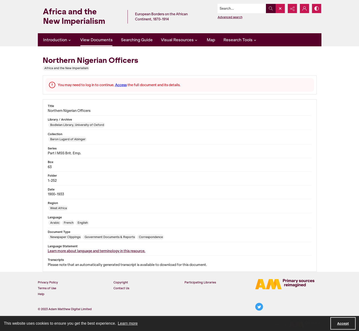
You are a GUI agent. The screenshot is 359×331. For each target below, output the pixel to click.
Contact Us (121, 288)
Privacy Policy (48, 282)
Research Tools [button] (240, 40)
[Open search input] (280, 8)
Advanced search (230, 17)
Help (41, 294)
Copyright (120, 282)
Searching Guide (137, 39)
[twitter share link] (259, 307)
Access (121, 85)
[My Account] (304, 8)
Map (211, 39)
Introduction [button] (57, 40)
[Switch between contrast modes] (316, 8)
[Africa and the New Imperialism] (81, 16)
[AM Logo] (284, 284)
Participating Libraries (200, 282)
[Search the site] (242, 8)
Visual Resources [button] (180, 40)
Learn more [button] (128, 323)
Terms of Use (47, 288)
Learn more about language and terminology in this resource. (96, 251)
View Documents (96, 39)
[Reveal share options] (292, 8)
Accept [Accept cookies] (343, 323)
